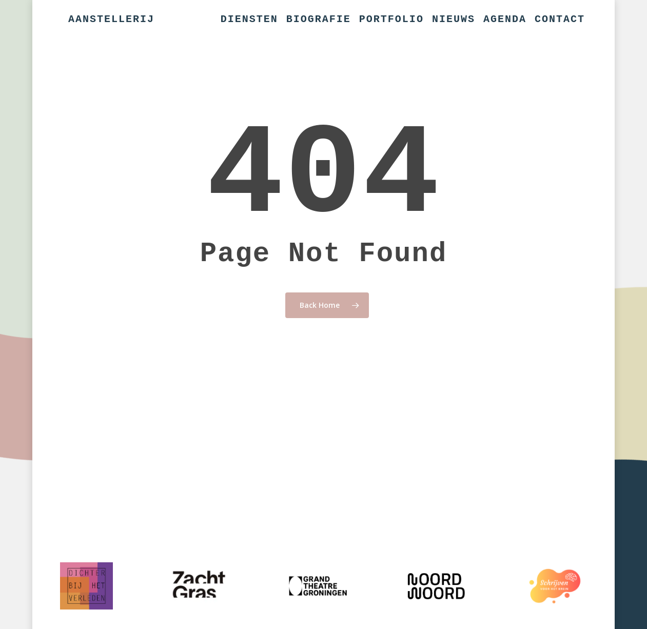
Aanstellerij (111, 19)
